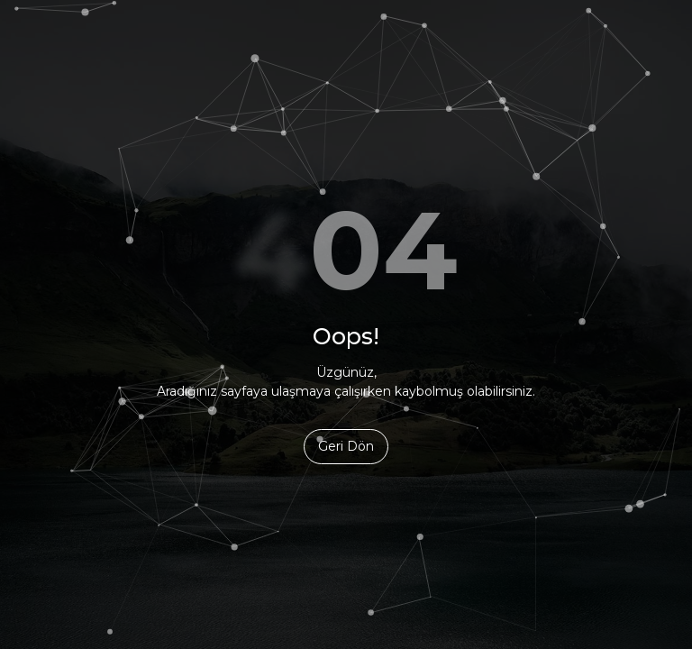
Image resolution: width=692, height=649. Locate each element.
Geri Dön (346, 446)
